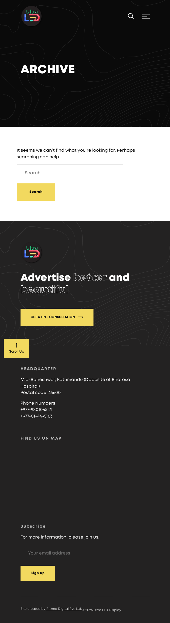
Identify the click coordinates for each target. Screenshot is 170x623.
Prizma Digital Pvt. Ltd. (64, 609)
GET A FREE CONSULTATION (57, 316)
